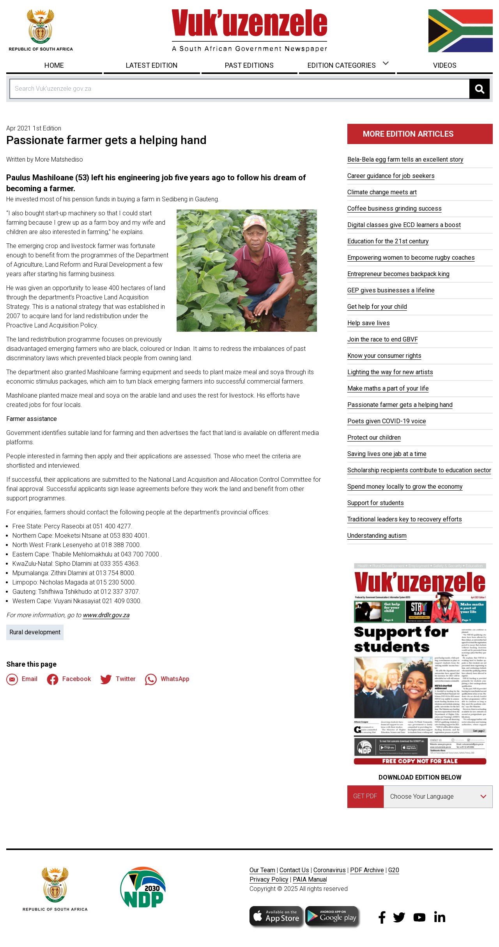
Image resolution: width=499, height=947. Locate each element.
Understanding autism (377, 535)
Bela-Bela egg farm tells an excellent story (405, 159)
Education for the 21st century (388, 241)
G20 (393, 870)
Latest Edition (152, 65)
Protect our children (374, 437)
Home (54, 65)
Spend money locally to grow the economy (405, 486)
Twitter (118, 679)
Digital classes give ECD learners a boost (404, 225)
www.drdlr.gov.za (106, 615)
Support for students (375, 503)
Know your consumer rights (384, 355)
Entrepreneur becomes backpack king (398, 274)
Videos (445, 65)
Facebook (69, 679)
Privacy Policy (269, 879)
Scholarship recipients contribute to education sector (419, 470)
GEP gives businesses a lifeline (391, 290)
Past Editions (249, 65)
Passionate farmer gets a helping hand (400, 404)
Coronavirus (329, 870)
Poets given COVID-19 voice (386, 421)
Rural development (34, 632)
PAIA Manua (309, 879)
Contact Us (294, 870)
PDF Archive (367, 870)
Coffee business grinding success (394, 208)
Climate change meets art (382, 192)
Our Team (262, 870)
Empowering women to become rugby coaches (411, 257)
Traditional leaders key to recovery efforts (404, 519)
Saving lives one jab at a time (386, 454)
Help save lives (368, 323)
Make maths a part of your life (388, 388)
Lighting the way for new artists (390, 372)
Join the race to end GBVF (382, 339)
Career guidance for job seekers (391, 176)
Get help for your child (377, 306)
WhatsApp (167, 679)
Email (21, 679)
